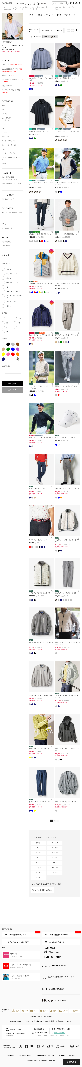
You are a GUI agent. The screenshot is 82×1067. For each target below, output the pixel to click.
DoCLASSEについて (16, 1021)
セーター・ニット (12, 282)
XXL (19, 318)
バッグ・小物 (11, 302)
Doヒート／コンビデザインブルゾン (41, 335)
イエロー (39, 863)
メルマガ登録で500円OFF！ (22, 934)
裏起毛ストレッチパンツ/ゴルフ (66, 386)
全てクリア (12, 390)
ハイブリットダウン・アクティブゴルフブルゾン (41, 387)
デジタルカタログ (8, 199)
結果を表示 (12, 383)
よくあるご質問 (49, 1021)
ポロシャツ (5, 137)
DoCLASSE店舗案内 (36, 1016)
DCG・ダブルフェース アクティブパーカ (67, 750)
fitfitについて (29, 1021)
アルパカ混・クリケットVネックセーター (67, 284)
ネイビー (39, 873)
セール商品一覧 (7, 228)
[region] (41, 3)
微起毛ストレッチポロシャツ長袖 (40, 695)
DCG (45, 37)
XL (7, 332)
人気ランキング (7, 86)
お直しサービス (34, 1011)
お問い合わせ (60, 1021)
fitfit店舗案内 (48, 1016)
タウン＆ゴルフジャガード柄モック (41, 437)
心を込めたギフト (44, 1011)
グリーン (55, 853)
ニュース (69, 1021)
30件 (57, 30)
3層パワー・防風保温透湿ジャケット (67, 234)
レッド (38, 868)
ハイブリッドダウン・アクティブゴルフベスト (67, 183)
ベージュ (39, 853)
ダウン (8, 306)
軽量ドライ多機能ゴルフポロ (39, 131)
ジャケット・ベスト (13, 274)
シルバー (55, 873)
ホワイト (39, 843)
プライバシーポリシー (26, 1056)
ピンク (54, 863)
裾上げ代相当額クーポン (12, 70)
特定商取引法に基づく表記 (45, 1056)
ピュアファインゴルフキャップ (66, 437)
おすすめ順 (45, 30)
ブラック (55, 843)
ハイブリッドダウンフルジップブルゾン (67, 541)
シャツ (4, 128)
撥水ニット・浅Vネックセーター (40, 749)
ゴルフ (4, 110)
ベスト (4, 149)
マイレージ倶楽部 (63, 1011)
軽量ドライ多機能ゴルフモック (66, 78)
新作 (3, 105)
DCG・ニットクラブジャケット (66, 802)
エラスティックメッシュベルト (39, 540)
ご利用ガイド (5, 1011)
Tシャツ (4, 132)
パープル (55, 858)
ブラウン (55, 848)
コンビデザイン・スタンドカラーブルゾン (67, 696)
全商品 (4, 164)
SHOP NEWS (6, 246)
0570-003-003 (59, 1033)
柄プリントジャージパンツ (38, 488)
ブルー (38, 858)
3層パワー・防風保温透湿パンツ (40, 234)
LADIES (16, 4)
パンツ (4, 124)
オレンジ (55, 868)
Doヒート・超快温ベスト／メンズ (40, 283)
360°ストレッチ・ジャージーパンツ (67, 488)
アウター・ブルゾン (8, 153)
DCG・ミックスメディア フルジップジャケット (67, 643)
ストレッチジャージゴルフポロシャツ (67, 132)
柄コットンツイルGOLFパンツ (39, 802)
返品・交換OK (15, 1011)
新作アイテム (8, 75)
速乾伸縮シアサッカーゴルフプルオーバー (41, 79)
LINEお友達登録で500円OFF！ (62, 934)
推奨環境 (62, 1056)
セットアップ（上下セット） (7, 119)
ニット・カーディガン (9, 145)
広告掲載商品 (6, 242)
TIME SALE (12, 65)
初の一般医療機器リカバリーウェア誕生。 (10, 178)
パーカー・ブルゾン (13, 291)
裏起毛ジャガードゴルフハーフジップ (41, 643)
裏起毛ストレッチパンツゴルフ (66, 593)
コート (8, 287)
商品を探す (72, 1062)
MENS (22, 4)
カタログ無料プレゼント (54, 942)
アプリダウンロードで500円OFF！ (17, 942)
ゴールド (39, 878)
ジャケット (5, 114)
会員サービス (53, 1011)
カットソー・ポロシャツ (14, 296)
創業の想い (39, 1021)
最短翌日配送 (25, 1011)
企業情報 (72, 1056)
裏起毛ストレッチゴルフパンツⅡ (66, 335)
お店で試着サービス (74, 1011)
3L (19, 323)
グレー (38, 848)
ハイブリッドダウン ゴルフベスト (40, 593)
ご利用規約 (10, 1056)
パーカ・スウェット (8, 141)
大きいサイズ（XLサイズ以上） (42, 890)
